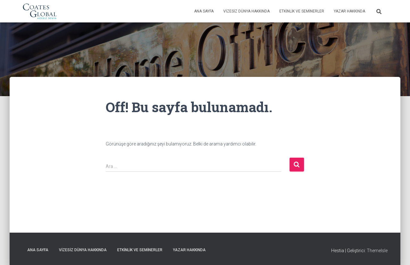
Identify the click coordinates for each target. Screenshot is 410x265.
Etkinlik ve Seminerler (301, 11)
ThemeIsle (377, 250)
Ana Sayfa (204, 11)
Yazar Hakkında (349, 11)
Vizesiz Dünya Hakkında (246, 11)
